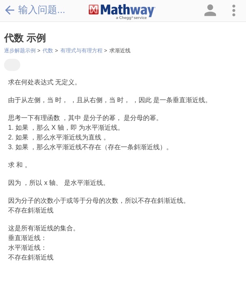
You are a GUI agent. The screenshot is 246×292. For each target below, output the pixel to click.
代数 (48, 50)
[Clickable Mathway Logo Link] (122, 12)
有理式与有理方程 (81, 50)
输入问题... (34, 9)
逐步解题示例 (20, 50)
